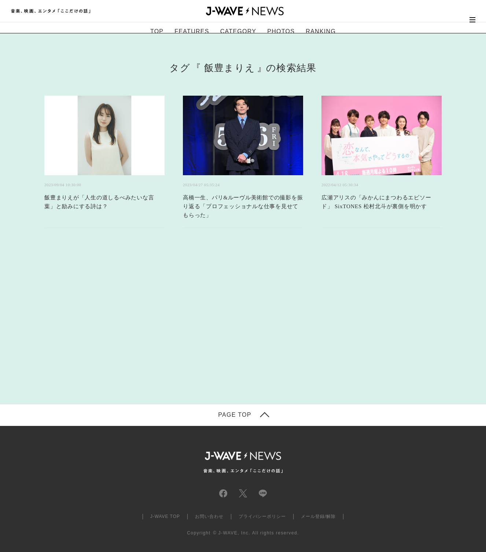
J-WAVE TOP (165, 516)
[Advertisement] (170, 325)
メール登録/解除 (318, 516)
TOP (156, 31)
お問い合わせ (209, 516)
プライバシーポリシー (262, 516)
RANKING (321, 31)
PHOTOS (281, 31)
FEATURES (191, 31)
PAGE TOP (234, 415)
